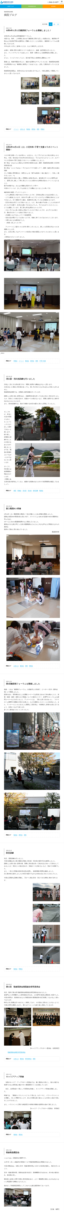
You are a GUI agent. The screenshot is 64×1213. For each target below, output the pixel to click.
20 (54, 24)
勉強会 (28, 129)
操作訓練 (35, 490)
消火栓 (30, 490)
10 (50, 24)
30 (58, 24)
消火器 (24, 490)
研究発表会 (28, 1059)
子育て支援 (42, 361)
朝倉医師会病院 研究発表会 (16, 1052)
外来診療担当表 (32, 6)
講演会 (33, 129)
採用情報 (53, 6)
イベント (16, 129)
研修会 (42, 129)
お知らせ (22, 129)
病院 (38, 129)
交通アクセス (10, 6)
